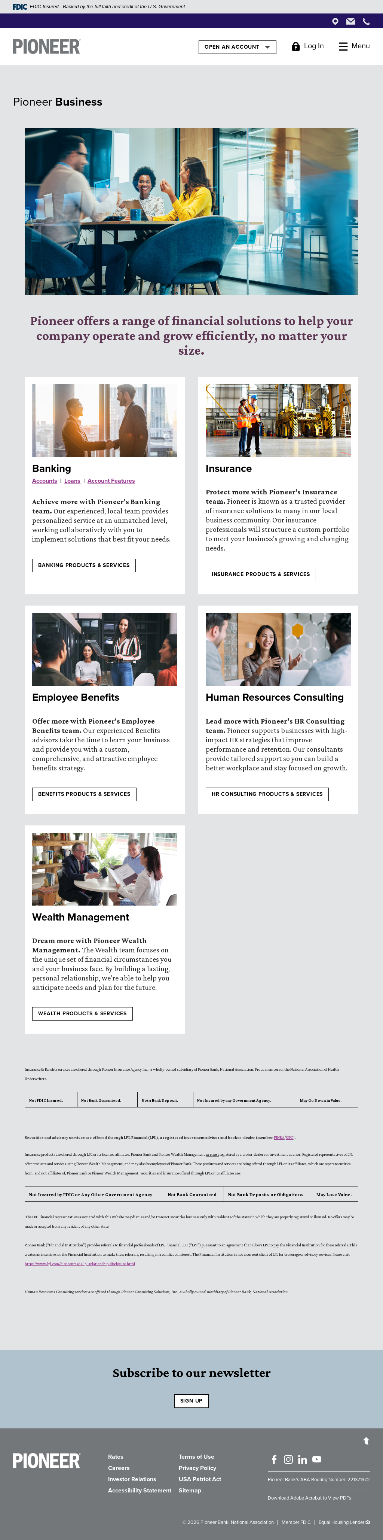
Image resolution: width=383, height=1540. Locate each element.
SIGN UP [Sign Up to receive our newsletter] (191, 1401)
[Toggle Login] (307, 46)
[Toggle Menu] (354, 46)
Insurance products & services (261, 574)
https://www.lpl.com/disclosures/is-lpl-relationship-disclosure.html (80, 1263)
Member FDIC (296, 1522)
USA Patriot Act (200, 1479)
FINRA (279, 1137)
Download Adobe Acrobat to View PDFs (309, 1498)
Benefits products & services (84, 794)
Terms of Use (196, 1457)
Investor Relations (132, 1479)
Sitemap (190, 1490)
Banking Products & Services (84, 565)
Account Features (111, 481)
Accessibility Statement (139, 1490)
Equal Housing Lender (341, 1522)
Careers (119, 1468)
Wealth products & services (82, 1013)
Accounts (44, 481)
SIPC (289, 1137)
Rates (115, 1457)
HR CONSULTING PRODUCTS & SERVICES (267, 794)
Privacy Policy (197, 1468)
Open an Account (237, 46)
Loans (72, 481)
